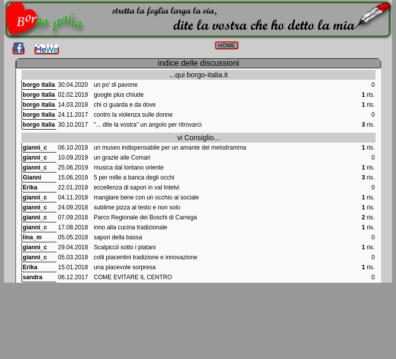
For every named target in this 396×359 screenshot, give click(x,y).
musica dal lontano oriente (129, 167)
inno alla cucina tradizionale (130, 227)
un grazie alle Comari (122, 157)
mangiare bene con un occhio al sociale (146, 197)
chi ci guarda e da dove (125, 104)
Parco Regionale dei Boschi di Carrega (145, 217)
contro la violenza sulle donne (133, 114)
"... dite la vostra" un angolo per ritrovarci (147, 124)
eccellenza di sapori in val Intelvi (136, 187)
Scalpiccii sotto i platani (125, 247)
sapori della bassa (118, 237)
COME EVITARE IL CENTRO (133, 277)
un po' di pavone (116, 84)
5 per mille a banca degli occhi (134, 177)
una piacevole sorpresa (125, 267)
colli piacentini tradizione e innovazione (145, 257)
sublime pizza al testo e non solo (137, 207)
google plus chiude (119, 94)
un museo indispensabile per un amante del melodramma (170, 147)
